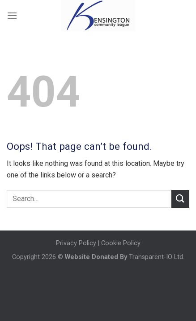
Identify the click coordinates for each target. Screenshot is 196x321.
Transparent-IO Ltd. (155, 257)
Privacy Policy (76, 243)
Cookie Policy (121, 243)
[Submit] (180, 198)
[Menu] (12, 15)
